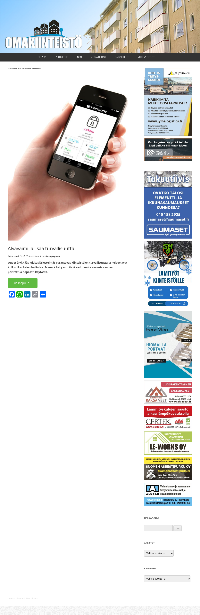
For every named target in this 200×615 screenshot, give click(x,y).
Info (79, 57)
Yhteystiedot (146, 57)
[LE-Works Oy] (168, 453)
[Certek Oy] (168, 428)
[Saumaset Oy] (168, 237)
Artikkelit (62, 57)
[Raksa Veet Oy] (168, 402)
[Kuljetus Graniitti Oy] (168, 160)
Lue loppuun (23, 283)
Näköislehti (122, 57)
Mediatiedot (98, 57)
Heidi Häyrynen (51, 256)
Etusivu (42, 57)
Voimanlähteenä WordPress (23, 598)
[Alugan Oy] (168, 504)
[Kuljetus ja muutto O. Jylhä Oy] (168, 135)
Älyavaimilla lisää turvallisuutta (41, 248)
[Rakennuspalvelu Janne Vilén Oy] (168, 377)
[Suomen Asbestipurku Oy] (168, 479)
